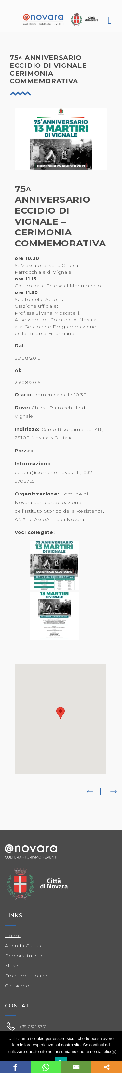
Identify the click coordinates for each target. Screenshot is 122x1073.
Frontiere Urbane (26, 976)
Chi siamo (17, 986)
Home (13, 935)
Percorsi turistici (25, 956)
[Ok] (114, 1052)
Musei (12, 966)
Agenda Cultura (24, 945)
